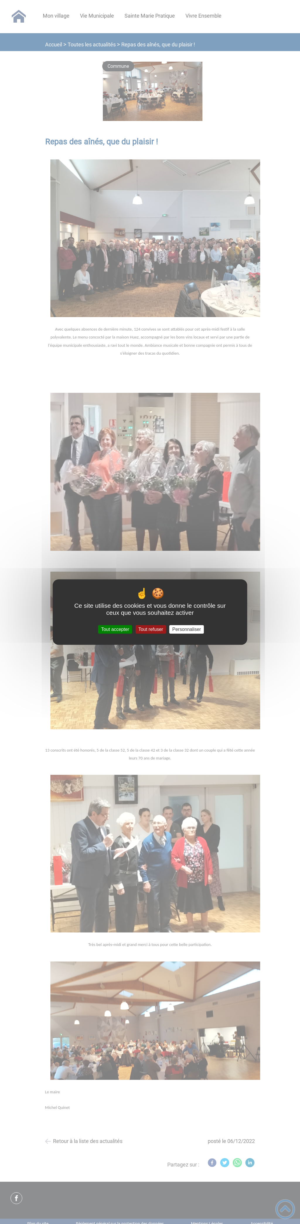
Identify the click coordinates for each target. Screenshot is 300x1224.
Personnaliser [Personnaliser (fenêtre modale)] (186, 629)
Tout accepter (115, 629)
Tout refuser (150, 629)
